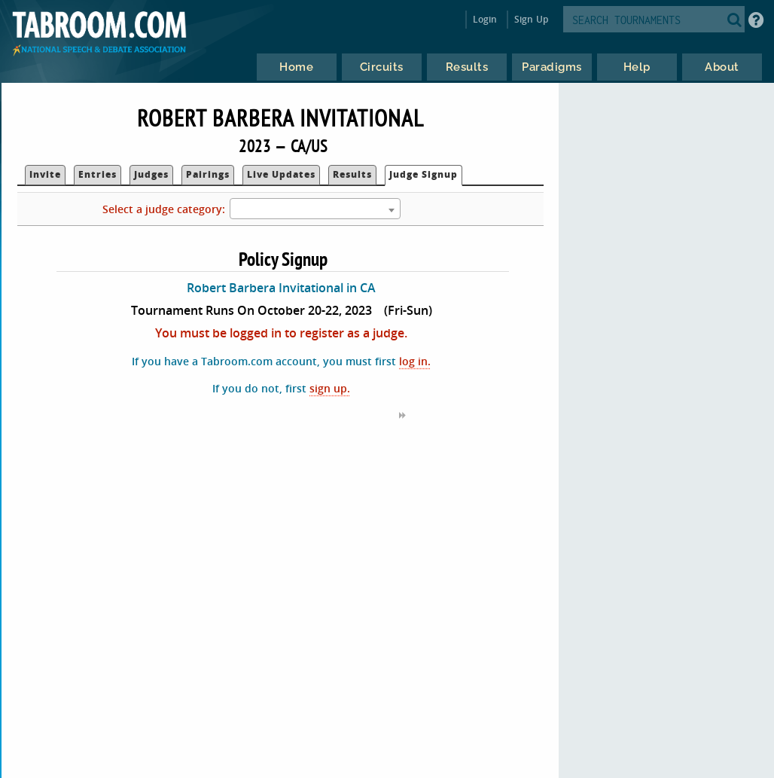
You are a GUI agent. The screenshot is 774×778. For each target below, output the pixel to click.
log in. (415, 361)
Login (485, 19)
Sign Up (531, 19)
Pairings (208, 174)
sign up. (329, 388)
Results (352, 174)
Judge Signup (423, 174)
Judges (151, 174)
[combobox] (315, 208)
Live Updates (281, 174)
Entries (97, 174)
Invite (45, 174)
